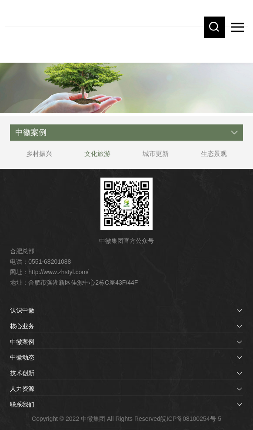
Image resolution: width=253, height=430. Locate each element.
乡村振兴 (39, 155)
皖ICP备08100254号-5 (190, 418)
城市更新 (156, 155)
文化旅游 (97, 155)
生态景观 (214, 155)
